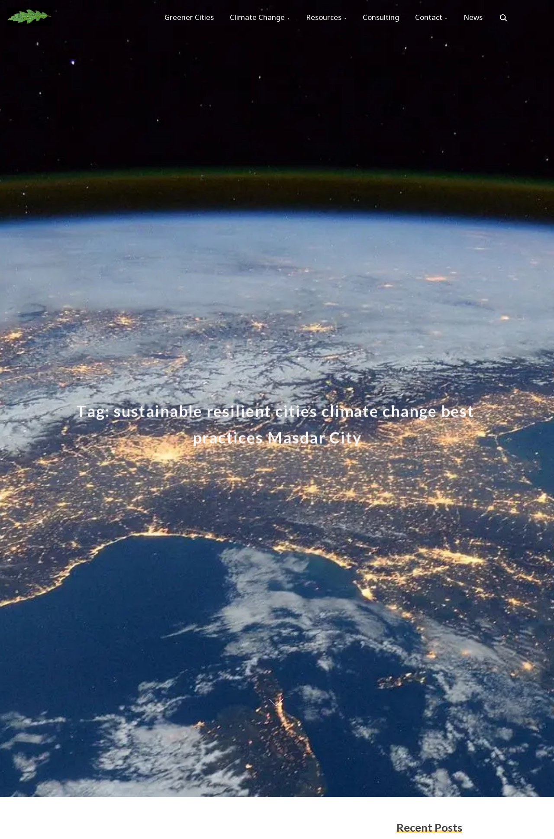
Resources (327, 18)
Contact (434, 18)
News (480, 18)
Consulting (385, 18)
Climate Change (259, 18)
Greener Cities (190, 18)
